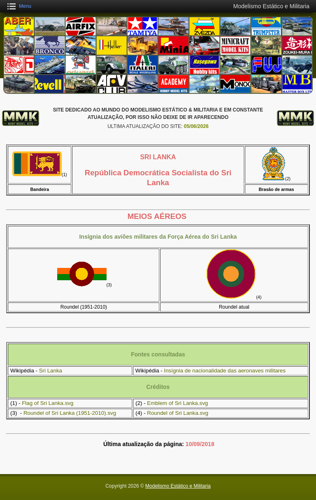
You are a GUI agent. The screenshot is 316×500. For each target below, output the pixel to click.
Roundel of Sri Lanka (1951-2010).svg (69, 413)
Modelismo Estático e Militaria (178, 486)
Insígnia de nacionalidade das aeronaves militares (225, 370)
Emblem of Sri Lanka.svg (177, 403)
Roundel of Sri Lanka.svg (177, 413)
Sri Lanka (50, 370)
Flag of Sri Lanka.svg (47, 403)
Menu (25, 6)
